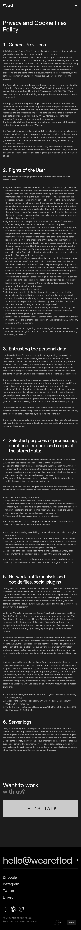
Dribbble (10, 877)
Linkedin (9, 897)
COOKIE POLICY (58, 923)
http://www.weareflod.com (15, 665)
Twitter (8, 891)
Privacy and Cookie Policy (17, 918)
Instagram (11, 884)
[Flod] (8, 5)
